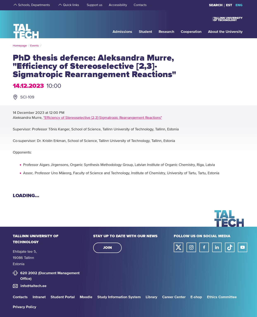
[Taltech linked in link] (217, 247)
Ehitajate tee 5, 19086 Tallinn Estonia (25, 258)
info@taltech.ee (33, 286)
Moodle (86, 297)
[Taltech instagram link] (191, 247)
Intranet (39, 297)
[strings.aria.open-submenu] (15, 5)
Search (215, 5)
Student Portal (63, 297)
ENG (239, 5)
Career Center (174, 297)
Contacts (20, 297)
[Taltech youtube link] (242, 247)
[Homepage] (26, 24)
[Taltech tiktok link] (229, 247)
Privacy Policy (24, 307)
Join (107, 248)
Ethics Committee (222, 297)
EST (229, 5)
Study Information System (119, 297)
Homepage (20, 45)
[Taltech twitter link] (178, 247)
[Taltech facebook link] (204, 247)
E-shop (196, 297)
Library (151, 297)
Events (34, 45)
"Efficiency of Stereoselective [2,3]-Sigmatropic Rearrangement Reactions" (102, 118)
